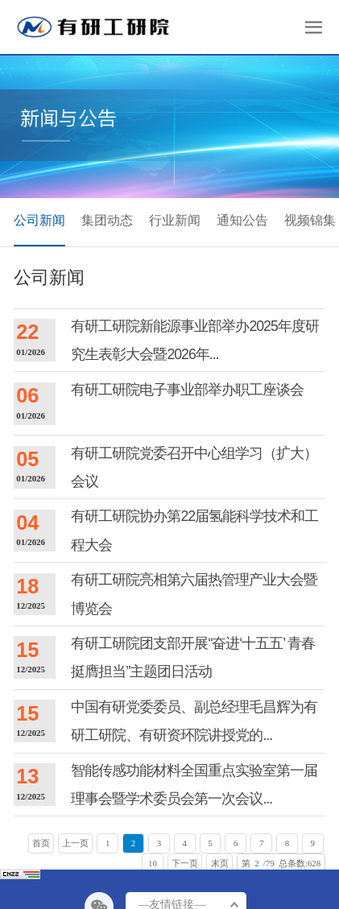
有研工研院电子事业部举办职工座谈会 (187, 390)
